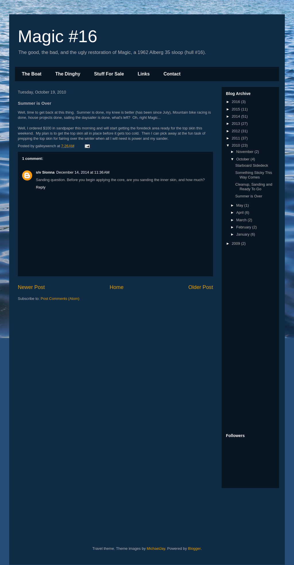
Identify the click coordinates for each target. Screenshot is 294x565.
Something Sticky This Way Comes (253, 174)
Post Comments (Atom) (60, 298)
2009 (236, 243)
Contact (172, 73)
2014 (236, 116)
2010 (236, 145)
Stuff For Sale (109, 73)
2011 (236, 138)
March (242, 220)
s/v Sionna (45, 172)
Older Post (200, 287)
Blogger (194, 548)
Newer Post (31, 287)
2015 (236, 109)
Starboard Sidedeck (251, 165)
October (243, 159)
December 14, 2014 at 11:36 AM (82, 172)
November (245, 151)
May (240, 205)
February (244, 227)
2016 (236, 102)
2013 (236, 123)
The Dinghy (67, 73)
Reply (40, 187)
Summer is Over (248, 196)
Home (117, 287)
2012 (236, 131)
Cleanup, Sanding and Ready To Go (253, 186)
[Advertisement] (249, 340)
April (240, 212)
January (243, 234)
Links (144, 73)
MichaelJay (156, 548)
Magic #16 (57, 36)
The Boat (31, 73)
